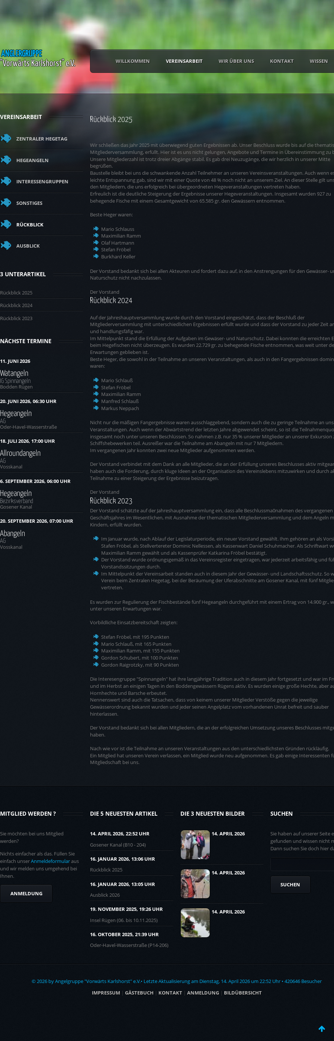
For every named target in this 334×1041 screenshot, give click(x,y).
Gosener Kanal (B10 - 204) (118, 844)
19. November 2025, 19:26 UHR (126, 909)
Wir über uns (236, 61)
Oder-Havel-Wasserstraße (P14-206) (129, 945)
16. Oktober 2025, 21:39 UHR (124, 934)
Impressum (106, 992)
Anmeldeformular (50, 861)
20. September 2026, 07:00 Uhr (36, 521)
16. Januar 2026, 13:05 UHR (122, 884)
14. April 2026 (228, 833)
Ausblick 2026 (105, 895)
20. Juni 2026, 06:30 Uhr (28, 401)
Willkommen (133, 61)
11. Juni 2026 (15, 361)
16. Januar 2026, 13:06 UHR (122, 858)
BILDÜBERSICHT (243, 992)
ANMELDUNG (203, 992)
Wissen (319, 61)
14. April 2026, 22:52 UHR (120, 833)
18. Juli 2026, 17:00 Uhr (27, 441)
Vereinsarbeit (184, 61)
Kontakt (282, 61)
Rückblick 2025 (16, 292)
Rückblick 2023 (16, 318)
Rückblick (30, 224)
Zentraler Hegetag (41, 138)
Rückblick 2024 (16, 305)
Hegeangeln (32, 160)
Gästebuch (139, 992)
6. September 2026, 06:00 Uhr (35, 481)
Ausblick (28, 245)
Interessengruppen (42, 181)
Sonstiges (29, 203)
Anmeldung (26, 893)
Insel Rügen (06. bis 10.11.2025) (124, 920)
